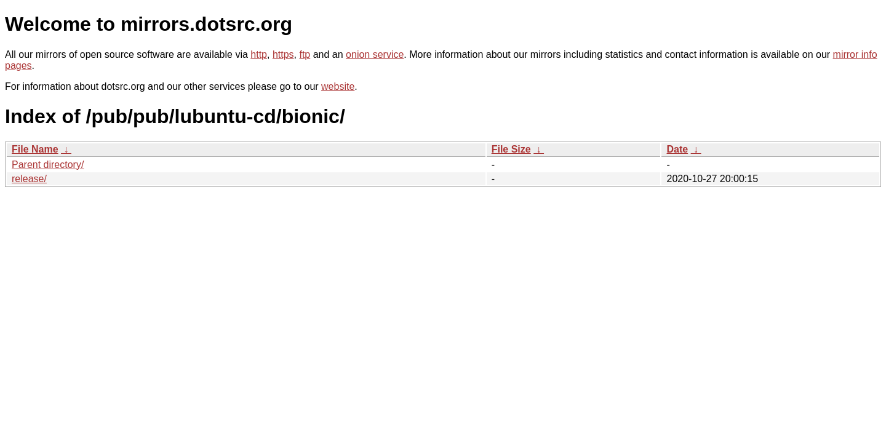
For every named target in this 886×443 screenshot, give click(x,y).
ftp (304, 54)
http (258, 54)
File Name (35, 149)
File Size (511, 149)
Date (677, 149)
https (283, 54)
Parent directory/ (48, 164)
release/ (29, 179)
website (337, 86)
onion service (375, 54)
